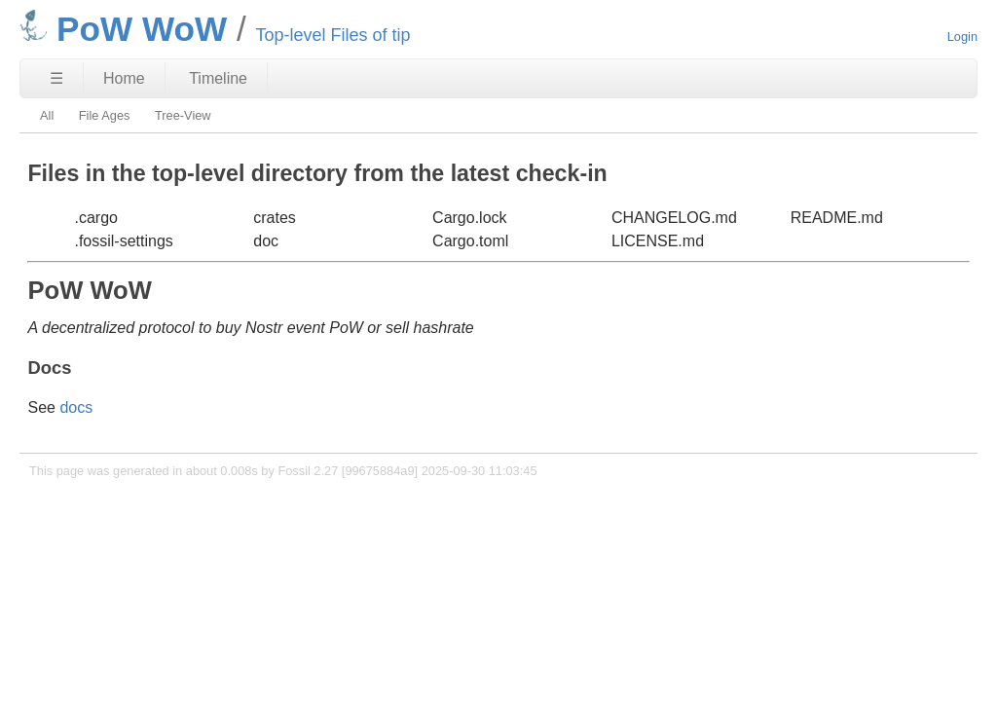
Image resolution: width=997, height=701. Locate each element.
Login (962, 36)
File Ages (104, 115)
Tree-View (183, 115)
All (47, 115)
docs (75, 407)
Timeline (218, 78)
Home (124, 78)
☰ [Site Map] (56, 78)
